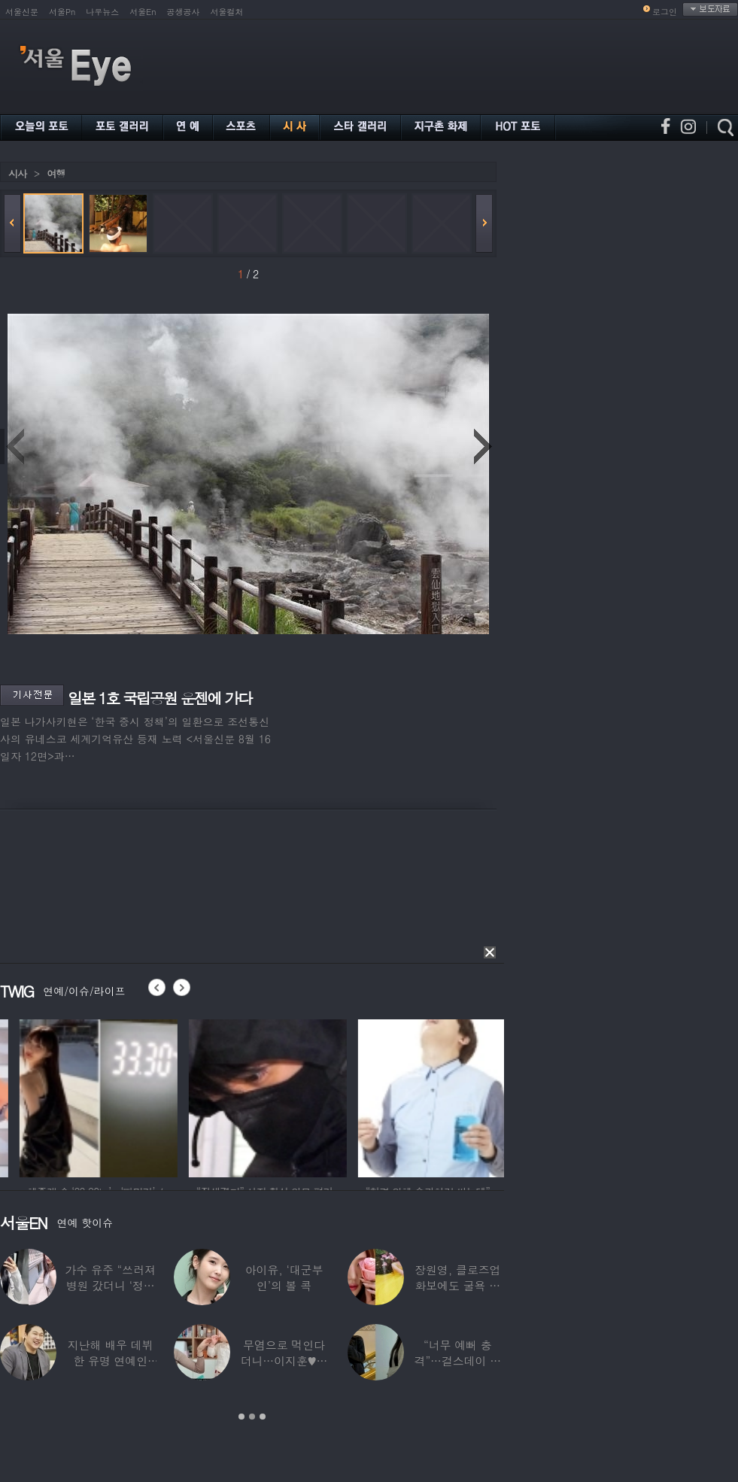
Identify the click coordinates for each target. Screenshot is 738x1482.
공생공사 (183, 11)
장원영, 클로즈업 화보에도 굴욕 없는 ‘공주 (457, 1285)
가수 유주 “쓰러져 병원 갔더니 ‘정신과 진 (110, 1285)
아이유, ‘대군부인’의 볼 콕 (284, 1277)
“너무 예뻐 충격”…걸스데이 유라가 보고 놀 (458, 1360)
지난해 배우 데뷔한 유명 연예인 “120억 (110, 1360)
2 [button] (252, 1417)
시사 (17, 173)
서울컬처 (227, 11)
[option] (173, 1096)
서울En (142, 11)
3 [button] (263, 1417)
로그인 (664, 11)
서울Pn (62, 11)
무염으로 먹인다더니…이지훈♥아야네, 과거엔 (284, 1360)
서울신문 (21, 11)
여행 (56, 173)
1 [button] (241, 1417)
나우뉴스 (102, 11)
